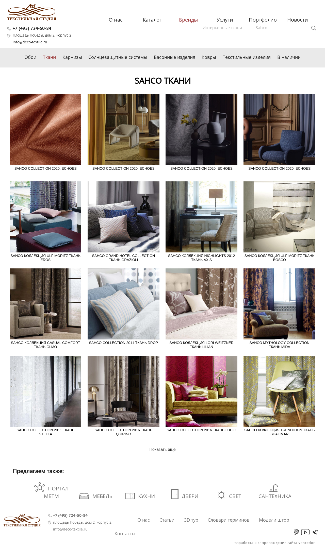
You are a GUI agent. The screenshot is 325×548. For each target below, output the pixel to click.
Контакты (125, 533)
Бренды (188, 19)
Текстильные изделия (247, 57)
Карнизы (72, 57)
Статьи (166, 520)
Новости (297, 19)
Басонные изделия (174, 57)
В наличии (289, 57)
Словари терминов (228, 520)
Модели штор (274, 520)
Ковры (209, 57)
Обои (30, 57)
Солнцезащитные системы (117, 57)
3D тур (191, 520)
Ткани (49, 57)
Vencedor (306, 542)
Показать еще (162, 449)
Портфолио (263, 19)
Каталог (152, 19)
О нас (116, 19)
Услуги (225, 19)
